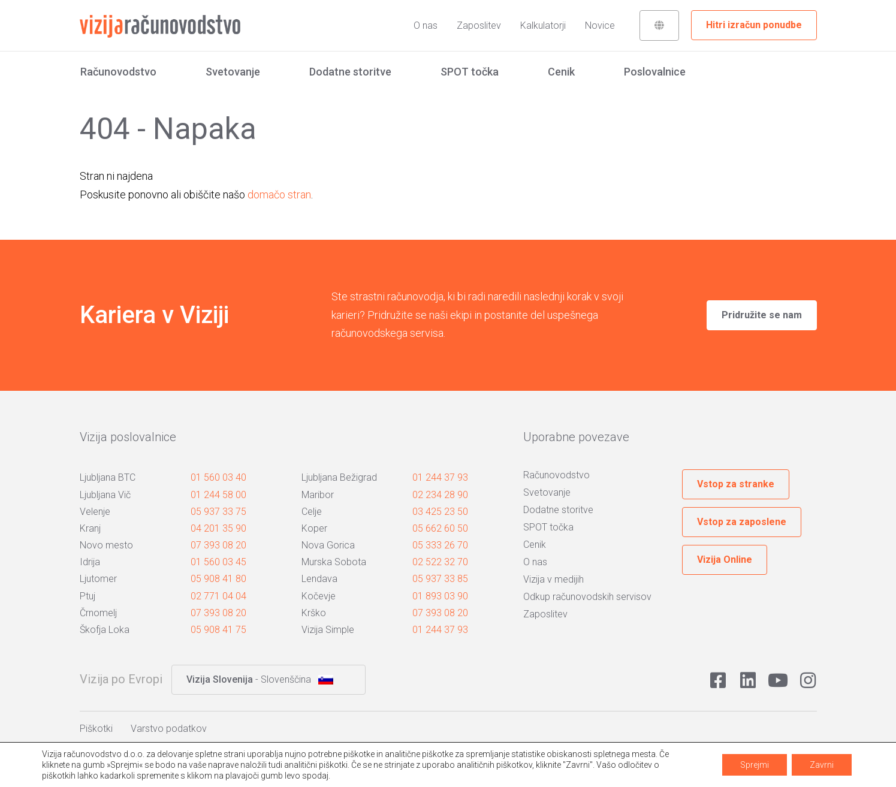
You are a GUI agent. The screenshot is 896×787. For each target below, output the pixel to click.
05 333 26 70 (440, 545)
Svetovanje (233, 71)
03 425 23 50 (440, 511)
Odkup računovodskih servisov (587, 596)
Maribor (317, 494)
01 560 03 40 (218, 477)
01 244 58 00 (218, 494)
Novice (600, 25)
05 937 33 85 (440, 578)
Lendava (319, 578)
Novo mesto (106, 545)
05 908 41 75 (218, 629)
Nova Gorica (328, 545)
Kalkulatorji (543, 25)
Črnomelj (98, 613)
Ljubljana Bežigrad (339, 477)
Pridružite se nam (762, 315)
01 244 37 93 (440, 477)
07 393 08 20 (218, 545)
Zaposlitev (479, 25)
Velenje (95, 511)
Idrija (90, 562)
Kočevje (318, 596)
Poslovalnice (655, 71)
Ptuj (87, 596)
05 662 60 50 (440, 528)
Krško (313, 613)
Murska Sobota (333, 562)
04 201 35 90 (218, 528)
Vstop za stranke (735, 484)
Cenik (561, 71)
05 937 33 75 (218, 511)
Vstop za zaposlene (741, 521)
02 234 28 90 (440, 494)
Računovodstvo (118, 71)
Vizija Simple (327, 629)
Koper (314, 528)
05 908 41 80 (218, 578)
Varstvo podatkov (169, 728)
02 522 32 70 (440, 562)
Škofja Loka (104, 629)
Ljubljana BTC (107, 477)
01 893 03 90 (440, 596)
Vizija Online (724, 559)
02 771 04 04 (218, 596)
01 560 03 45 (218, 562)
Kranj (90, 528)
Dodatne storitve (350, 71)
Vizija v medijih (553, 579)
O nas (426, 25)
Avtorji (782, 768)
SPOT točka (470, 71)
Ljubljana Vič (105, 494)
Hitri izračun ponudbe (754, 25)
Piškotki (96, 728)
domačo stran (279, 194)
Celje (311, 511)
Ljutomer (98, 578)
